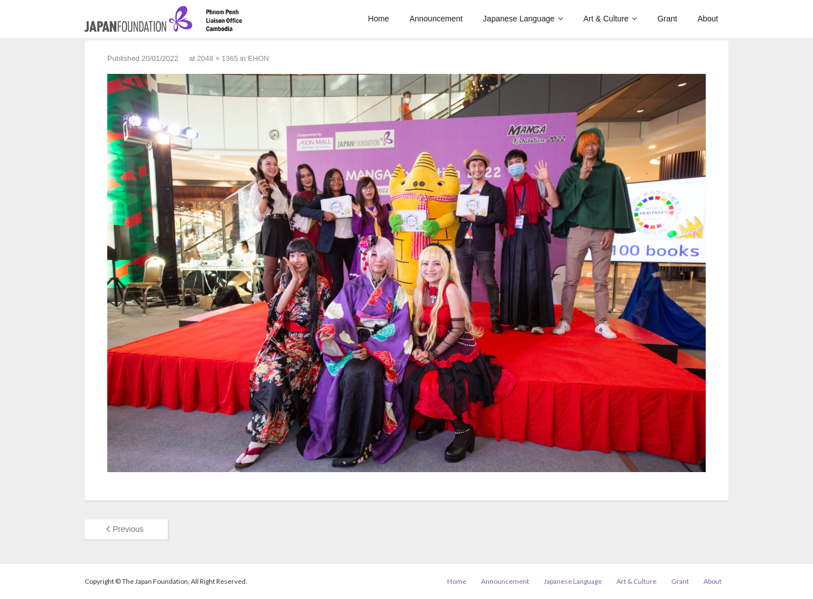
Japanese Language (573, 581)
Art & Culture (637, 581)
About (712, 581)
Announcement (505, 581)
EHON (258, 58)
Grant (680, 581)
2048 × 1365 (217, 58)
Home (456, 581)
